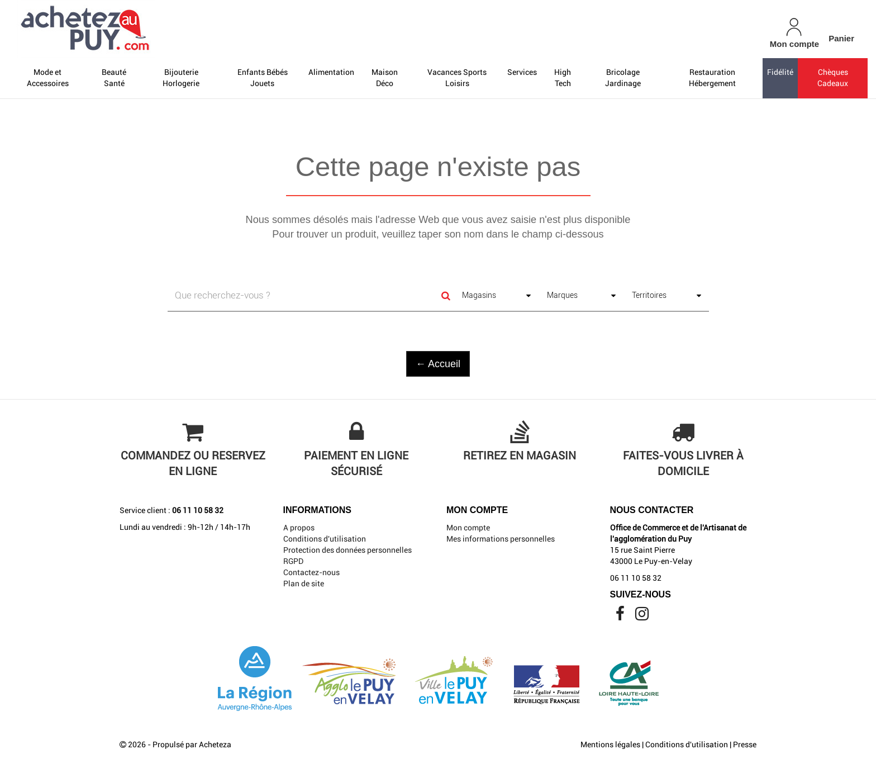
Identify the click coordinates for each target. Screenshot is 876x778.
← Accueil (438, 363)
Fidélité (780, 72)
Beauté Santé (114, 78)
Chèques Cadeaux (832, 78)
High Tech (562, 78)
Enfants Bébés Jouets (262, 78)
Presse (744, 744)
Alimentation (331, 72)
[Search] (446, 296)
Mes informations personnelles (500, 538)
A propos (299, 527)
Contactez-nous (311, 572)
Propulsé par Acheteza (192, 744)
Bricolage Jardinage (623, 78)
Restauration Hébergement (712, 78)
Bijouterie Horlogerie (181, 78)
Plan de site (303, 583)
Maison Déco (385, 78)
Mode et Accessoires (48, 78)
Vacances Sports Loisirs (457, 78)
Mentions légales (610, 744)
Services (522, 72)
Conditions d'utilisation (324, 538)
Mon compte (468, 527)
